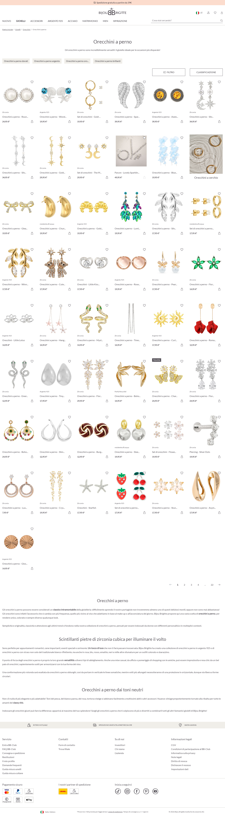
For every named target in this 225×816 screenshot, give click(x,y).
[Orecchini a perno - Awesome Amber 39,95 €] (168, 102)
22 (212, 584)
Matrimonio (90, 21)
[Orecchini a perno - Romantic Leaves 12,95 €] (206, 325)
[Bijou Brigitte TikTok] (118, 791)
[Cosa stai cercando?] (187, 20)
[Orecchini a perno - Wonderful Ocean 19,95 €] (56, 102)
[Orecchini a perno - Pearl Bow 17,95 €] (168, 269)
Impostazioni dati (179, 769)
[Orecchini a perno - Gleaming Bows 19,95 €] (18, 214)
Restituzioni (8, 757)
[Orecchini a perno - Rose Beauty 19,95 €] (131, 269)
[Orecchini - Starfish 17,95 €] (93, 493)
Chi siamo (120, 749)
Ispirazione (120, 21)
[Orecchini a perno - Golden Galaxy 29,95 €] (56, 158)
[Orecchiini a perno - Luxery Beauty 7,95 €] (18, 493)
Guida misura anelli (11, 769)
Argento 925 (55, 21)
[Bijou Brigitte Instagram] (127, 791)
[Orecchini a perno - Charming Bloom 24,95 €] (168, 381)
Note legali (176, 757)
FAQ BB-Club (9, 749)
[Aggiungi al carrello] (32, 121)
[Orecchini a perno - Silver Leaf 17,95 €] (168, 214)
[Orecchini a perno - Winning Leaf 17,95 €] (18, 269)
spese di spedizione (115, 812)
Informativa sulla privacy (183, 753)
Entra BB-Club (9, 745)
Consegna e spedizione (13, 753)
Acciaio (72, 21)
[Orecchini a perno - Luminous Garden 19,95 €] (131, 214)
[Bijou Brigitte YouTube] (155, 791)
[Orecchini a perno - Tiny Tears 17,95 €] (56, 381)
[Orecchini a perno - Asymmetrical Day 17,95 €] (206, 493)
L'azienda (119, 753)
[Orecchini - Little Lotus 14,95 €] (18, 325)
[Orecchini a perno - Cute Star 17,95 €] (56, 269)
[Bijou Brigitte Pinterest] (146, 791)
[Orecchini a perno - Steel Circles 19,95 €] (131, 437)
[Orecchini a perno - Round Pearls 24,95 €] (18, 102)
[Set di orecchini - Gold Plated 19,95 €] (93, 102)
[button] (208, 12)
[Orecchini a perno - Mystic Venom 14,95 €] (93, 325)
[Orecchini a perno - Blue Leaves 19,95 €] (168, 158)
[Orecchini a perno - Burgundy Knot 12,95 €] (93, 437)
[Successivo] (219, 585)
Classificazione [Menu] (206, 72)
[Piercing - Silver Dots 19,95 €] (206, 437)
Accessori (36, 21)
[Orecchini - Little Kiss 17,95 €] (93, 269)
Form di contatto (67, 745)
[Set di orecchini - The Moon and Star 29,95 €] (93, 158)
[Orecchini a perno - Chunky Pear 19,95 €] (56, 214)
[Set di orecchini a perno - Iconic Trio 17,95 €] (206, 214)
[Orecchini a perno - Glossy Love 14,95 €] (18, 549)
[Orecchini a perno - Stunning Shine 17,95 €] (168, 493)
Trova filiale (64, 749)
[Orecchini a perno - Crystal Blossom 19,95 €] (56, 493)
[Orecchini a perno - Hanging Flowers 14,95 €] (56, 325)
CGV (173, 745)
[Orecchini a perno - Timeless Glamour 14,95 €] (131, 325)
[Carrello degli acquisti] (222, 12)
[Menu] (168, 72)
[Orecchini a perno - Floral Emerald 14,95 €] (206, 269)
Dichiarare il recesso (181, 765)
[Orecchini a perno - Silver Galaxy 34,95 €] (18, 158)
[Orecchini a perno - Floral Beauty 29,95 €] (93, 381)
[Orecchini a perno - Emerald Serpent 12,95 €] (18, 381)
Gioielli (20, 21)
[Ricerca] (221, 20)
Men (105, 21)
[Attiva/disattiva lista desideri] (32, 82)
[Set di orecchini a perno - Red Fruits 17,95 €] (131, 493)
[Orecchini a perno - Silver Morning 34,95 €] (206, 102)
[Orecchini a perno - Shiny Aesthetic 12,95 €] (56, 437)
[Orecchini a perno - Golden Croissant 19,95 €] (93, 214)
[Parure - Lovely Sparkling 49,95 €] (131, 158)
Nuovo (6, 21)
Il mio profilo (8, 761)
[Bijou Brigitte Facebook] (136, 791)
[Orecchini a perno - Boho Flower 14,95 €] (131, 381)
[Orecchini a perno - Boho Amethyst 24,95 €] (18, 437)
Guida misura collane (12, 773)
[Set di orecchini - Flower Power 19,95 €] (168, 437)
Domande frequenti (12, 765)
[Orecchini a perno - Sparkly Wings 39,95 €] (131, 102)
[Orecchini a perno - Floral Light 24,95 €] (206, 381)
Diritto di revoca (179, 761)
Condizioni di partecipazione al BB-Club (190, 749)
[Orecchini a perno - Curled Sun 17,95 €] (168, 325)
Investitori (120, 745)
